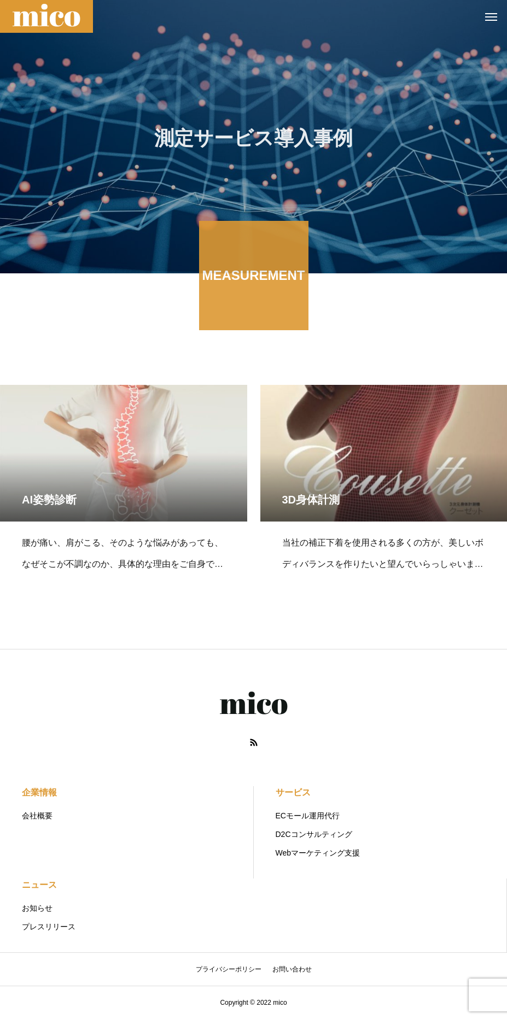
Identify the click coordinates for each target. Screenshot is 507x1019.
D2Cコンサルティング (314, 834)
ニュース (39, 884)
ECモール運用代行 (308, 815)
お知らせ (37, 908)
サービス (293, 792)
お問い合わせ (292, 969)
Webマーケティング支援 (318, 852)
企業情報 (39, 792)
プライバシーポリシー (228, 969)
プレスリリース (48, 926)
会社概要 (37, 815)
